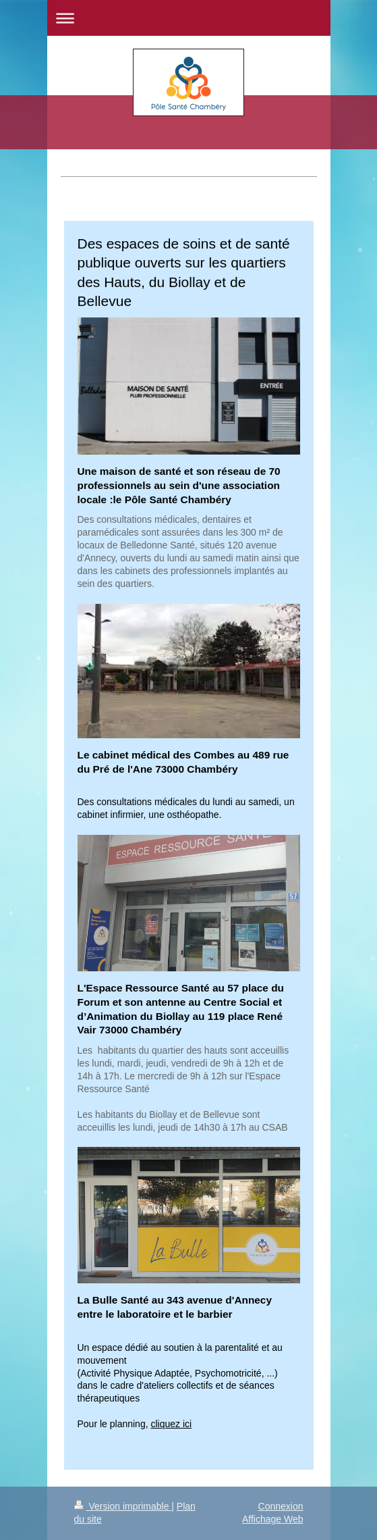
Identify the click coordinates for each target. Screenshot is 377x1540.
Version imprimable (123, 1506)
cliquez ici (171, 1423)
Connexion (280, 1506)
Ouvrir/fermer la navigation (189, 17)
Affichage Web (272, 1519)
